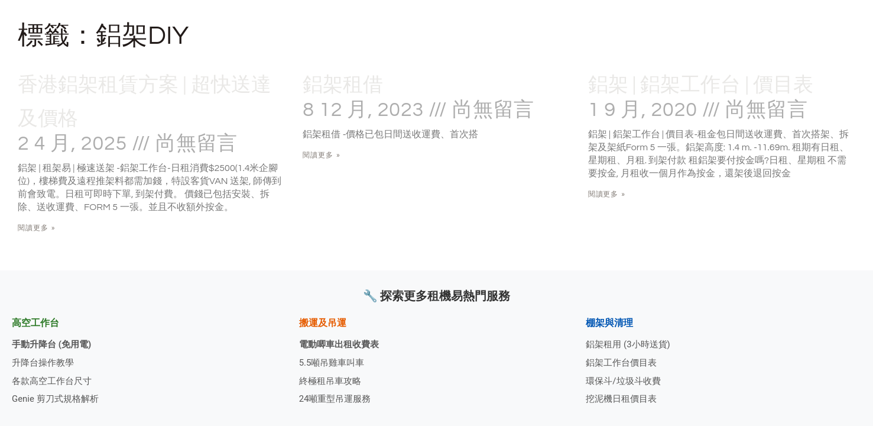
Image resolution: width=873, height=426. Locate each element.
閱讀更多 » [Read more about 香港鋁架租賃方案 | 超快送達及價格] (37, 228)
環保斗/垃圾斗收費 (626, 379)
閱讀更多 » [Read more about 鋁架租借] (321, 155)
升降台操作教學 (45, 360)
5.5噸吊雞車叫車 (334, 360)
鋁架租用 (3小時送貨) (631, 340)
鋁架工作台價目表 (623, 360)
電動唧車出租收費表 (341, 340)
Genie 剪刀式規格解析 (58, 398)
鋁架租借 (355, 83)
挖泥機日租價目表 (623, 398)
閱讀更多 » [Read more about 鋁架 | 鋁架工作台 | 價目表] (607, 228)
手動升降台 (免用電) (54, 340)
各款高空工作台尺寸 (54, 379)
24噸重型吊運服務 (337, 398)
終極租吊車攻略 (332, 379)
